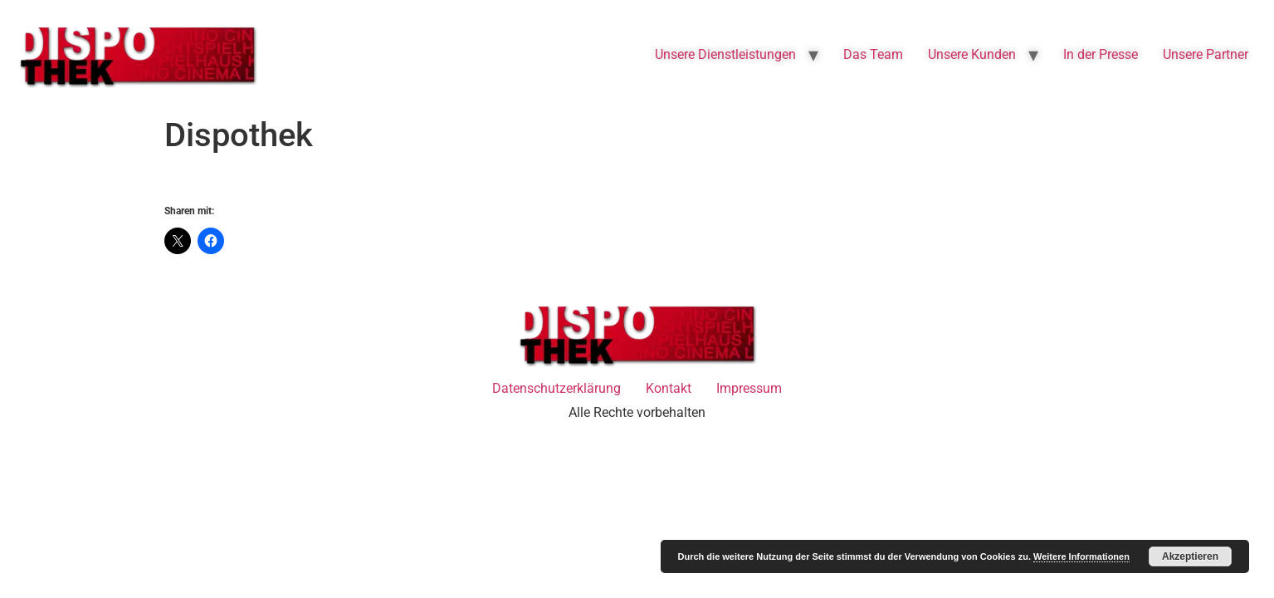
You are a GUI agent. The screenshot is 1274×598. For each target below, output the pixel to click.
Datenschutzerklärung (556, 388)
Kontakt (668, 388)
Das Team (873, 54)
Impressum (749, 388)
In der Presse (1100, 54)
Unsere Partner (1205, 54)
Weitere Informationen (1081, 556)
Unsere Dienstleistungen (725, 54)
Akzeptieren (1190, 556)
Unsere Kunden (972, 54)
